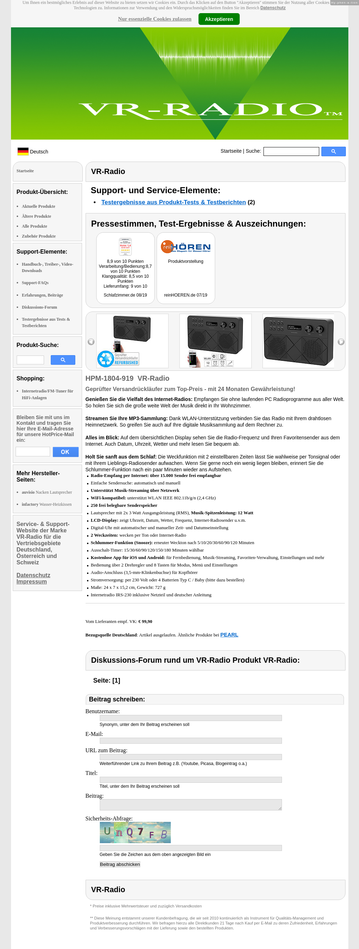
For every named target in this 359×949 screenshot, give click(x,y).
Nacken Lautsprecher (47, 492)
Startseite (231, 151)
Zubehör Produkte (39, 236)
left (91, 341)
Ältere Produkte (36, 216)
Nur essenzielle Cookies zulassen (154, 19)
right (341, 341)
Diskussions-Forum (39, 307)
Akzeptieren (219, 19)
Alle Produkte (34, 226)
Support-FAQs (35, 282)
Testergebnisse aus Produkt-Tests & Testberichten (174, 202)
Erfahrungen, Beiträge (42, 295)
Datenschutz (272, 7)
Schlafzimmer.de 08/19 (125, 295)
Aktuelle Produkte (38, 206)
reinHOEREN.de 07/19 (185, 295)
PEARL (229, 634)
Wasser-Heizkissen (47, 504)
